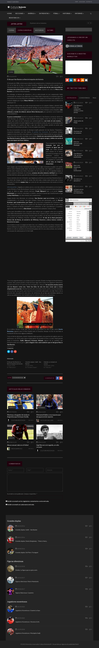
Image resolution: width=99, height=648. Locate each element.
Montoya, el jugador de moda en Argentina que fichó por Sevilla (18, 416)
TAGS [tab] (94, 98)
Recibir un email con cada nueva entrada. (20, 504)
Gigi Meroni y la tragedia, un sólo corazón (47, 446)
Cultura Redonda (17, 377)
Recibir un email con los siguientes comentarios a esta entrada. (28, 501)
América (32, 13)
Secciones (20, 13)
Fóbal (56, 13)
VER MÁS (31, 420)
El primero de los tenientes (78, 132)
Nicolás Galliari (46, 420)
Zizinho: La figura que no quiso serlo (26, 570)
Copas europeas (25, 30)
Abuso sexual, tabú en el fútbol (17, 445)
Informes (79, 13)
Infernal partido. (12, 187)
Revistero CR (15, 18)
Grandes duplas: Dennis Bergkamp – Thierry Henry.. (31, 541)
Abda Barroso (16, 448)
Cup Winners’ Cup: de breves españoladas (78, 155)
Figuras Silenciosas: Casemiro (24, 593)
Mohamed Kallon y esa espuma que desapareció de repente (48, 416)
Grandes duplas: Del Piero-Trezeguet (26, 552)
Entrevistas (44, 13)
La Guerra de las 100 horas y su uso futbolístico (78, 191)
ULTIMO (50, 30)
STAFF (76, 1)
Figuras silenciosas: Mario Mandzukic (27, 581)
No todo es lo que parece (78, 179)
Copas (11, 30)
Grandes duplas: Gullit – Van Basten (26, 530)
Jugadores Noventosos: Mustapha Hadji (27, 633)
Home (9, 13)
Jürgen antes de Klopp (35, 23)
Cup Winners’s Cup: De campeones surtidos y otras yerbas (78, 109)
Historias (67, 13)
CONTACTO (89, 1)
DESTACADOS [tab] (71, 98)
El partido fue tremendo (40, 132)
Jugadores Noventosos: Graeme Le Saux (27, 610)
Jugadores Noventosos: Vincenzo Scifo (27, 622)
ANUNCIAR (82, 1)
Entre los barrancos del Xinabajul (78, 143)
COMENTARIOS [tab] (84, 98)
